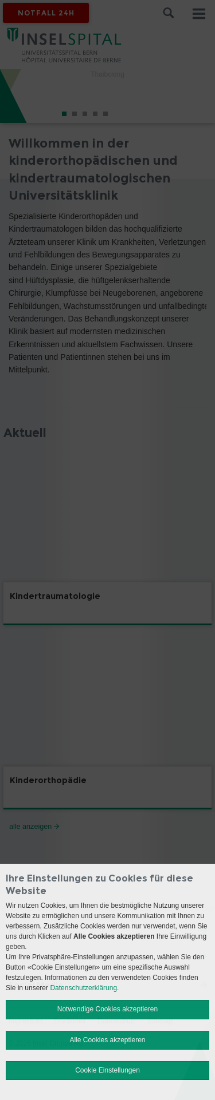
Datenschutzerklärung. (84, 988)
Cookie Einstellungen (107, 1070)
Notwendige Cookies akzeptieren (107, 1009)
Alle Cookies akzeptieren (107, 1040)
